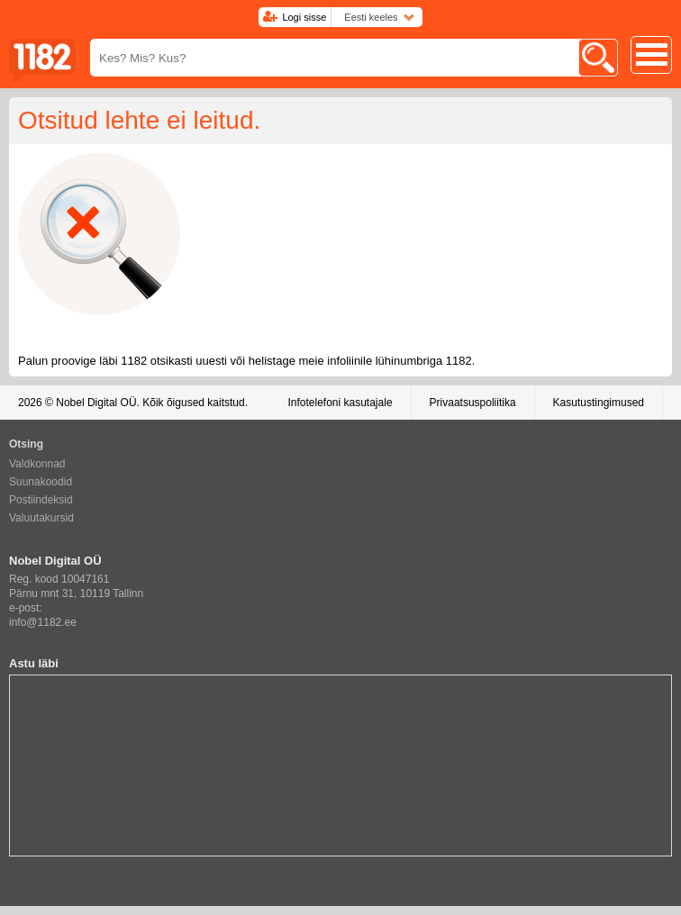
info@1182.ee (43, 622)
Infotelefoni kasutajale (339, 402)
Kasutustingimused (598, 402)
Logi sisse (304, 17)
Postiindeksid (41, 500)
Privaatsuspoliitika (473, 402)
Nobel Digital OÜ (96, 402)
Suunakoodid (40, 482)
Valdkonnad (37, 464)
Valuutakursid (41, 518)
